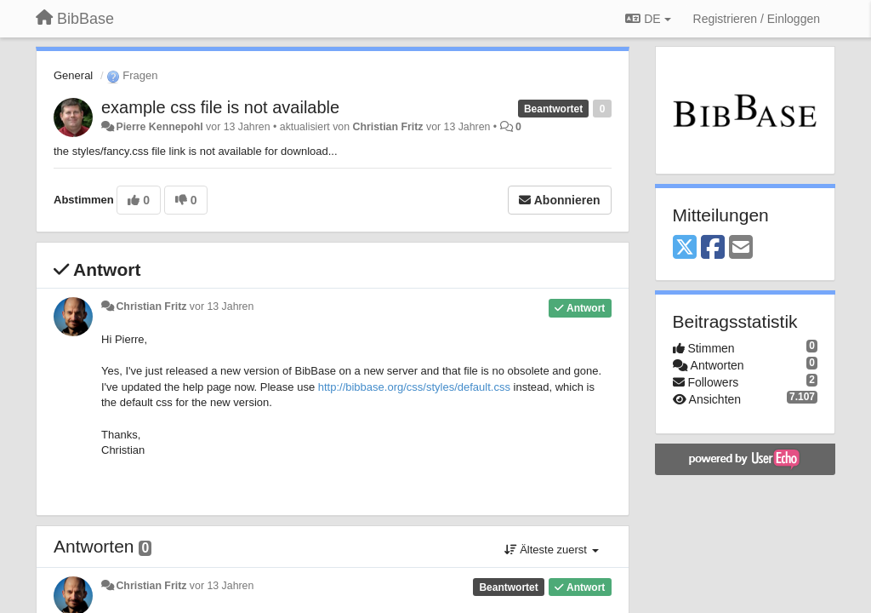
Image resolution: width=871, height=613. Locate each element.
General (73, 75)
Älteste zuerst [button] (551, 549)
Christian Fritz (388, 127)
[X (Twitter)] (685, 248)
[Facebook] (713, 248)
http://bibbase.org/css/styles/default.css (414, 387)
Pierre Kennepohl (159, 127)
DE (647, 19)
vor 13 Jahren (221, 306)
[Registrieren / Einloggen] (756, 18)
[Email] (741, 248)
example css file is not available (220, 107)
